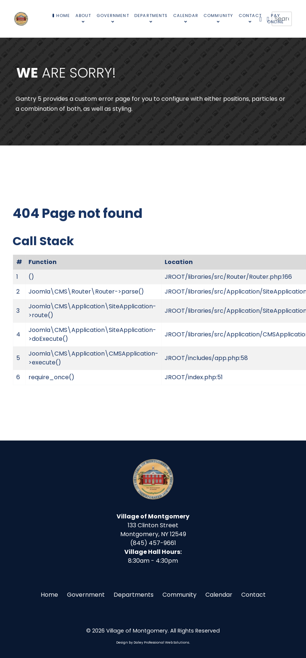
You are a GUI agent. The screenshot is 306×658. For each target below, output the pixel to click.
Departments (134, 594)
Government (86, 594)
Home (49, 594)
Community (179, 594)
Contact (253, 594)
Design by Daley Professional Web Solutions (152, 642)
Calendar (218, 594)
